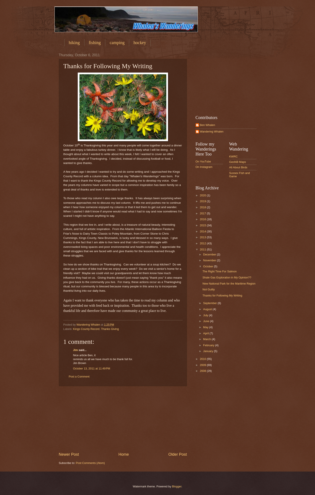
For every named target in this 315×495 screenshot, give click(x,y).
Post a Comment (79, 376)
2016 (203, 219)
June (206, 321)
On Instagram (204, 167)
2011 (203, 249)
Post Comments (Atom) (90, 463)
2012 (203, 243)
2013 (203, 237)
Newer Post (69, 454)
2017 (203, 213)
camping (117, 42)
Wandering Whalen (212, 131)
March (207, 339)
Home (123, 454)
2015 (203, 225)
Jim (75, 350)
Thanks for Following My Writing (222, 295)
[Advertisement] (122, 419)
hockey (140, 42)
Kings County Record (86, 329)
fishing (95, 42)
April (206, 333)
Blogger (176, 486)
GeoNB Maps (237, 162)
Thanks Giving (110, 329)
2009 (203, 365)
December (210, 254)
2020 (203, 195)
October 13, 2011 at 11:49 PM (91, 368)
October (208, 266)
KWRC (233, 156)
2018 (203, 207)
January (208, 351)
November (210, 260)
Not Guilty (209, 289)
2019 (203, 201)
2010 (203, 359)
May (206, 327)
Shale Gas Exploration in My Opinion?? (227, 277)
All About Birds (238, 167)
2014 (203, 231)
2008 (203, 370)
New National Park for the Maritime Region (229, 283)
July (206, 315)
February (209, 345)
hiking (74, 42)
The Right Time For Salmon (220, 271)
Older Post (177, 454)
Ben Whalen (207, 125)
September (210, 303)
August (208, 309)
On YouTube (203, 161)
